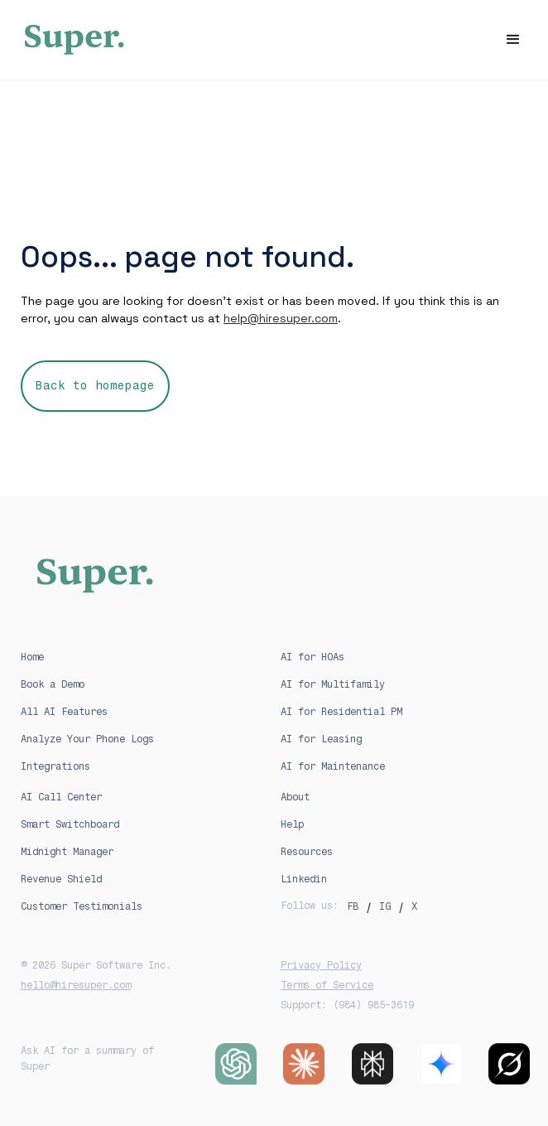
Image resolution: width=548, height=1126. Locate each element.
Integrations (55, 766)
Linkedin (304, 879)
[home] (274, 40)
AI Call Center (61, 797)
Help (292, 824)
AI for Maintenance (333, 766)
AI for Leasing (321, 739)
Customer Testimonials (81, 906)
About (295, 797)
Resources (307, 852)
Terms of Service (327, 985)
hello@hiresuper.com (76, 985)
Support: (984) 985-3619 (347, 1005)
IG (385, 906)
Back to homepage (95, 386)
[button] (513, 40)
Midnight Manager (67, 852)
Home (32, 657)
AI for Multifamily (333, 684)
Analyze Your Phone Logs (87, 739)
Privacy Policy (321, 965)
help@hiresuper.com (281, 318)
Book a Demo (52, 684)
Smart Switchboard (70, 824)
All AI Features (64, 712)
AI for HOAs (312, 657)
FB (352, 906)
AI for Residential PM (341, 712)
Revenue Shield (61, 879)
